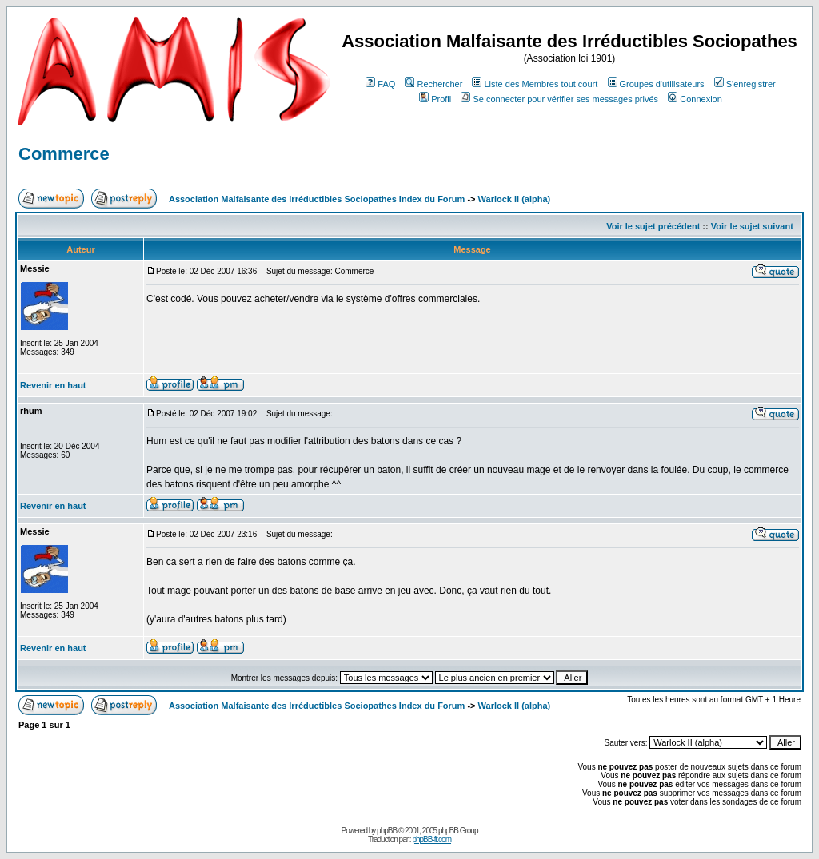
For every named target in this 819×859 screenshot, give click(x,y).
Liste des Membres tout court (534, 84)
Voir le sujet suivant (752, 226)
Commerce (64, 154)
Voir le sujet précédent (653, 226)
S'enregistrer (745, 84)
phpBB (387, 830)
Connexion (695, 99)
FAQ (380, 84)
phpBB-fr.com (431, 839)
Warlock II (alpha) (514, 199)
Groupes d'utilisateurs (656, 84)
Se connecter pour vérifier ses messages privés (559, 99)
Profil (435, 99)
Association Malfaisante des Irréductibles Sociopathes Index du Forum (317, 199)
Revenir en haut (53, 385)
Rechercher (433, 84)
